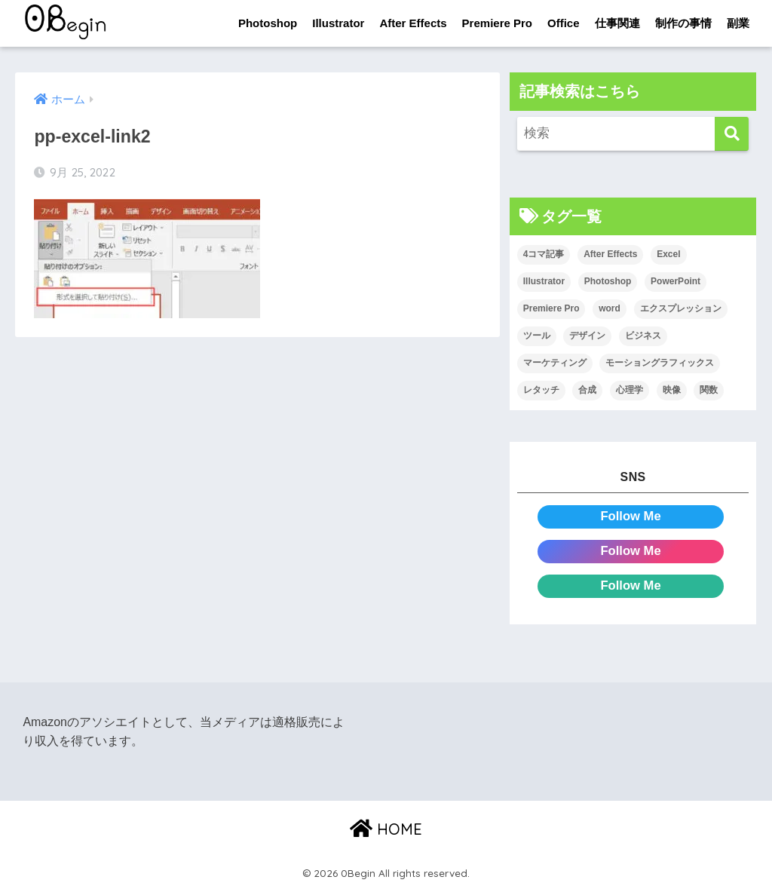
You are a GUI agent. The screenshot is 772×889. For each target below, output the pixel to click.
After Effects (412, 23)
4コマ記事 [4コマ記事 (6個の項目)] (544, 255)
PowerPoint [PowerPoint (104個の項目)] (675, 282)
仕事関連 (617, 23)
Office (563, 23)
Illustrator (338, 23)
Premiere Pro (497, 23)
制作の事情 (683, 23)
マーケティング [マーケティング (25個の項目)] (555, 362)
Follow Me (630, 516)
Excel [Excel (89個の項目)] (668, 255)
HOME (386, 829)
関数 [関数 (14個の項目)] (709, 390)
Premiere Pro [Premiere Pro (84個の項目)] (551, 309)
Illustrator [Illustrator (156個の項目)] (544, 282)
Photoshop (267, 23)
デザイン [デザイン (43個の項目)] (587, 335)
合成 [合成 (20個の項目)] (587, 390)
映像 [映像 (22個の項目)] (672, 390)
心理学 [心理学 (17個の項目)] (629, 390)
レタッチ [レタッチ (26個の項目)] (541, 390)
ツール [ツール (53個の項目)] (536, 335)
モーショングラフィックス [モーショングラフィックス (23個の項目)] (659, 362)
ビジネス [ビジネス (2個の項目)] (643, 335)
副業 (738, 23)
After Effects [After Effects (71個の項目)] (610, 255)
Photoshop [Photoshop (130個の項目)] (608, 282)
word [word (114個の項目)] (609, 309)
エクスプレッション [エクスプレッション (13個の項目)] (680, 309)
